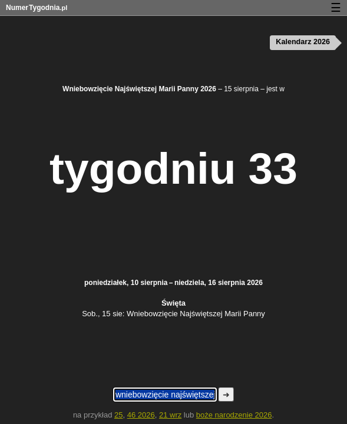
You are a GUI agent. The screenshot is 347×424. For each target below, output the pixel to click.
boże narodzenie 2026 (234, 414)
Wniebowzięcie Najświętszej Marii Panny (196, 313)
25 (118, 414)
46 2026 (141, 414)
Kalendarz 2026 (303, 42)
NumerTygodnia (36, 8)
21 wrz (170, 414)
